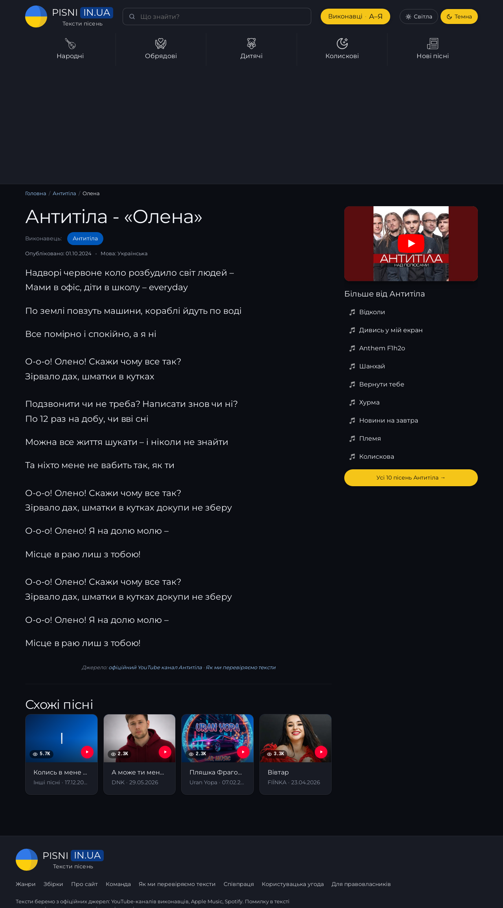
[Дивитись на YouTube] (411, 243)
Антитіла (65, 193)
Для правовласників (457, 860)
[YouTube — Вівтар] (321, 752)
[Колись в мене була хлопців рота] (61, 754)
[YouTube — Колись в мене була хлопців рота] (87, 752)
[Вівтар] (296, 754)
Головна (35, 193)
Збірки (151, 860)
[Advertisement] (251, 125)
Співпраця (335, 860)
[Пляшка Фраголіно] (217, 754)
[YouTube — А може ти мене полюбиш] (165, 752)
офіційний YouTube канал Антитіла (155, 667)
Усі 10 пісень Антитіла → (411, 477)
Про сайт (182, 860)
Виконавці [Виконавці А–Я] (355, 16)
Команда (215, 860)
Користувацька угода (389, 860)
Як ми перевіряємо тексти (239, 667)
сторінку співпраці (109, 892)
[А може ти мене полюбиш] (140, 754)
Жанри (123, 860)
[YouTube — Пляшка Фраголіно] (243, 752)
